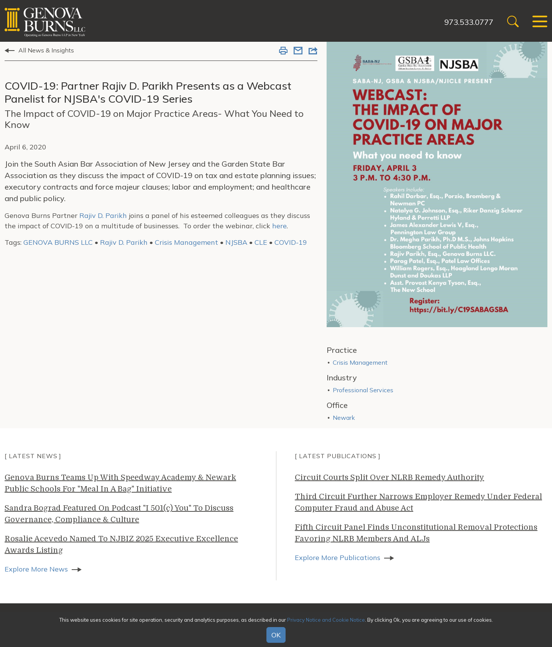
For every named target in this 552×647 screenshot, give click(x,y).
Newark (344, 417)
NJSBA (236, 242)
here (279, 225)
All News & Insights (46, 50)
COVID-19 (290, 242)
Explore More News (36, 569)
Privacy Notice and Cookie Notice (326, 620)
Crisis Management (186, 242)
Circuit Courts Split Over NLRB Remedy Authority (389, 477)
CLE (261, 242)
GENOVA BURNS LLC (58, 242)
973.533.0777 (468, 22)
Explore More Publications (337, 557)
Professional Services (363, 390)
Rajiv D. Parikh (103, 215)
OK (276, 635)
